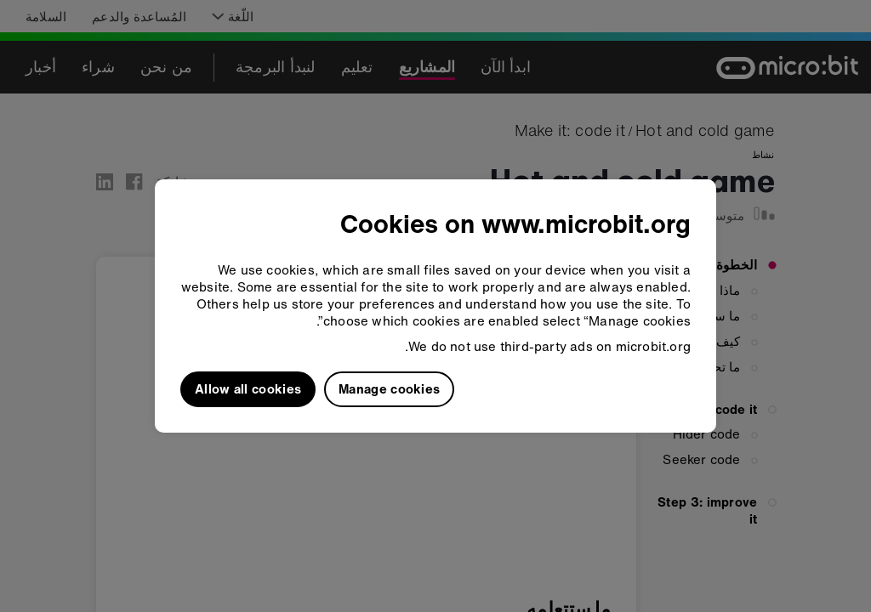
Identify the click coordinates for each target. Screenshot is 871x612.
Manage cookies (389, 388)
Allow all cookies (248, 388)
